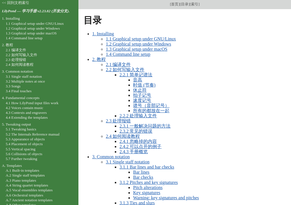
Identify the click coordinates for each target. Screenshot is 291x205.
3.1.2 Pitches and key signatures (148, 182)
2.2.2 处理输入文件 (138, 115)
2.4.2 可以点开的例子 (140, 146)
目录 (184, 4)
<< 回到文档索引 (15, 3)
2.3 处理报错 (118, 120)
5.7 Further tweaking (21, 159)
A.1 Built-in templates (22, 170)
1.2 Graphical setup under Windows (138, 44)
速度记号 (142, 100)
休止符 (140, 90)
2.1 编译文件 (118, 64)
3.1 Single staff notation (127, 161)
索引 (194, 4)
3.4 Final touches (19, 91)
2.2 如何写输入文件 (125, 69)
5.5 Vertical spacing (21, 149)
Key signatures (146, 192)
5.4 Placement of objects (24, 144)
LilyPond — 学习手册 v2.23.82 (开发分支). (36, 11)
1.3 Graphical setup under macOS (136, 49)
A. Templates (12, 165)
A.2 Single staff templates (25, 175)
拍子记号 (142, 95)
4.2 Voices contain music (24, 108)
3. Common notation (111, 156)
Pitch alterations (148, 187)
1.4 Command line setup (128, 54)
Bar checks (143, 177)
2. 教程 (99, 59)
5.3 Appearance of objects (25, 139)
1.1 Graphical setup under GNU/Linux (141, 38)
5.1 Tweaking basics (21, 129)
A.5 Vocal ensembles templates (29, 190)
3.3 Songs (13, 86)
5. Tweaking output (16, 124)
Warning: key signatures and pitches (166, 197)
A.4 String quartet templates (27, 185)
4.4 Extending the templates (27, 117)
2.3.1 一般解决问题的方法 (145, 126)
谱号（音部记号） (151, 105)
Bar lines (141, 172)
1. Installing (103, 33)
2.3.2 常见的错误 (135, 131)
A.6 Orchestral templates (24, 195)
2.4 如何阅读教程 (123, 136)
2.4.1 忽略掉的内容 (138, 141)
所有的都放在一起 (151, 110)
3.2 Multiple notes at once (25, 81)
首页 (174, 4)
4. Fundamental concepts (21, 98)
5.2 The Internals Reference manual (32, 134)
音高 (137, 79)
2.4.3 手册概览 (133, 151)
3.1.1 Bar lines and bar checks (146, 167)
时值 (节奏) (144, 85)
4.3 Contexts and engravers (26, 112)
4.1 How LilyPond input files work (32, 103)
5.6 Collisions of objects (24, 154)
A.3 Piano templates (21, 180)
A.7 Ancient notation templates (29, 200)
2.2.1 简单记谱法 (135, 74)
